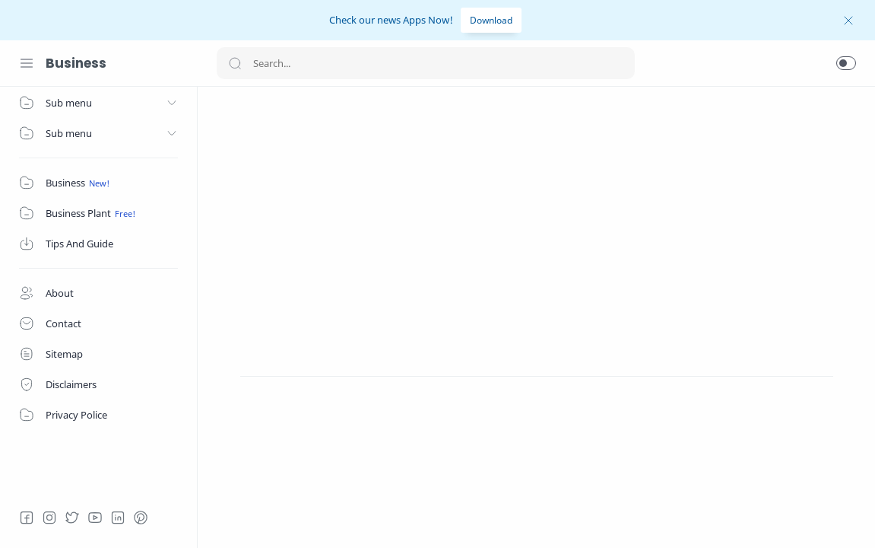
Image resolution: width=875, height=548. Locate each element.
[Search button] (235, 63)
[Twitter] (72, 517)
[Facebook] (26, 517)
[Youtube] (95, 517)
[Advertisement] (536, 212)
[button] (846, 63)
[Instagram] (49, 517)
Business (76, 63)
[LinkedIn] (117, 517)
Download (491, 20)
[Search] (426, 63)
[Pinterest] (140, 517)
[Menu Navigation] (26, 63)
